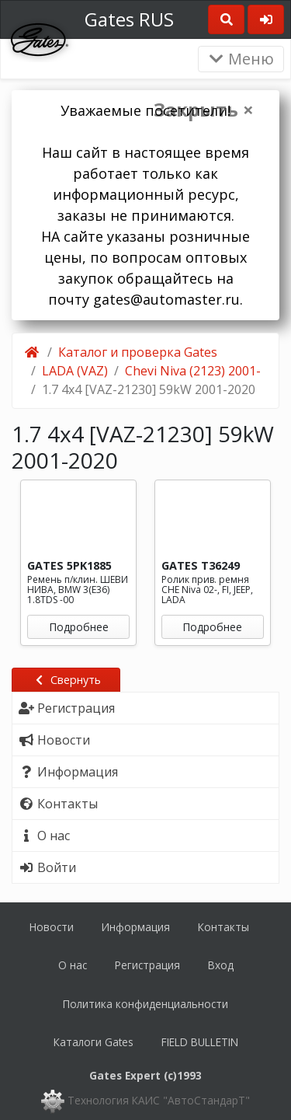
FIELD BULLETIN (199, 1042)
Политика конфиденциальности (145, 1003)
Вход (221, 965)
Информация (136, 926)
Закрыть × (204, 109)
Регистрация (147, 965)
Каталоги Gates (93, 1042)
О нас (72, 965)
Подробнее (79, 626)
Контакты (223, 926)
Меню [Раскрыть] (241, 58)
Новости (51, 926)
